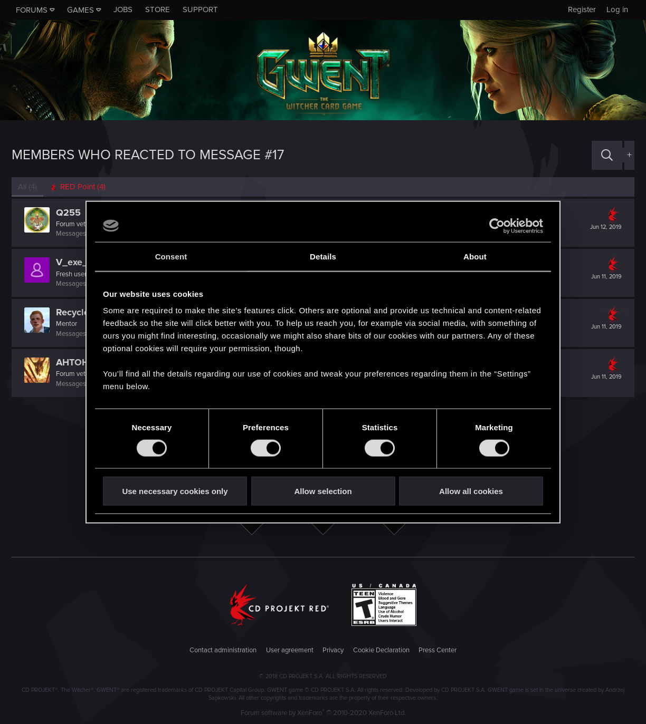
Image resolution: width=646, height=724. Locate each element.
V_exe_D (75, 262)
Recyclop (75, 312)
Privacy (333, 650)
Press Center (438, 650)
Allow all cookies (471, 491)
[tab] (77, 187)
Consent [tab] (171, 256)
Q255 (68, 212)
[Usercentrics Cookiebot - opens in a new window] (497, 226)
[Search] (607, 155)
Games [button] (80, 10)
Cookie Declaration (381, 650)
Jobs (122, 9)
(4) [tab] (27, 186)
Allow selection (323, 491)
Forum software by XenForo (323, 713)
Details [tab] (323, 256)
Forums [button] (32, 10)
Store (157, 9)
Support (200, 9)
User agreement (290, 650)
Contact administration (222, 650)
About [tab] (475, 256)
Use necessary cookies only (174, 491)
